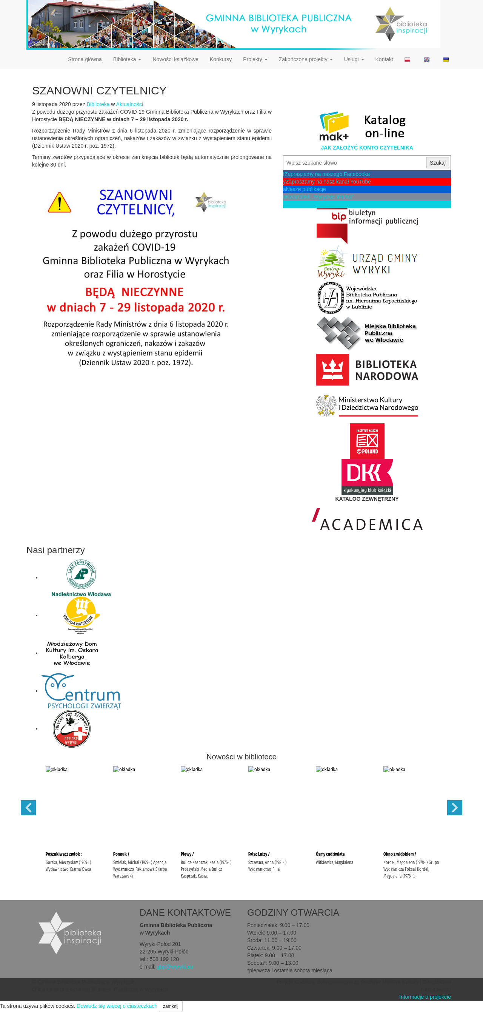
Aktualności (129, 104)
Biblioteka (127, 59)
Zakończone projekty (306, 59)
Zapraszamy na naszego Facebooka (326, 174)
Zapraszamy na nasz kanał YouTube (327, 182)
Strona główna (85, 59)
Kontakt (384, 59)
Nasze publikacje (304, 189)
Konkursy (221, 59)
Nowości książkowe (175, 59)
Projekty (255, 59)
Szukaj (438, 163)
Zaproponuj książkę (307, 204)
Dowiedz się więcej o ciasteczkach (117, 1006)
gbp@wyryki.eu (175, 967)
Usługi (354, 59)
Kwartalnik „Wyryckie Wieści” (318, 197)
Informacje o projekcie (425, 997)
